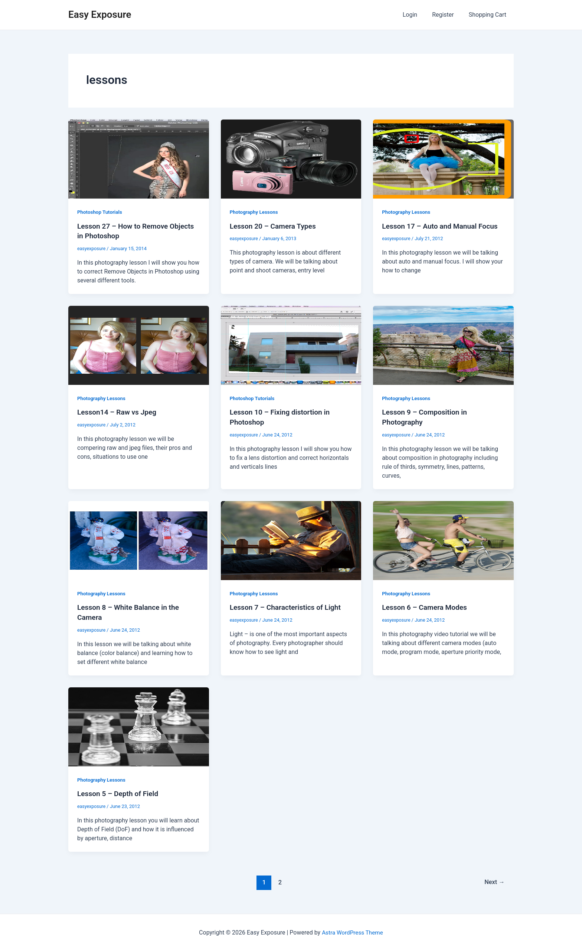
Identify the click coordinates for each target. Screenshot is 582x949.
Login (417, 14)
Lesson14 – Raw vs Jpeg (118, 411)
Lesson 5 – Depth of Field (119, 791)
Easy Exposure (99, 14)
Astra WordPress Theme (352, 930)
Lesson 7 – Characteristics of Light (288, 606)
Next (493, 880)
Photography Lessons (255, 212)
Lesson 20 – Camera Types (275, 226)
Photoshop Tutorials (100, 212)
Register (447, 14)
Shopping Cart (489, 14)
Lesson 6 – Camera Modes (426, 606)
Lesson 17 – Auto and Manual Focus (442, 226)
